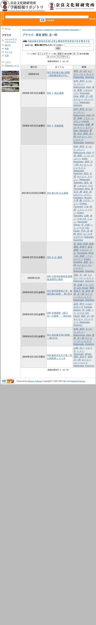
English (92, 19)
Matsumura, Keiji (82, 87)
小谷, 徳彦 (78, 256)
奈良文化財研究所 (2, 18)
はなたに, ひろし (82, 195)
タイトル (8, 52)
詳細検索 (50, 20)
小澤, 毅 (77, 200)
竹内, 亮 (85, 231)
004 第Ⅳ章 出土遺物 (57, 193)
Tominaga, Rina (81, 188)
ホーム (8, 28)
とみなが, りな (84, 185)
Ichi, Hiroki (82, 288)
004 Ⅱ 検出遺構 (55, 93)
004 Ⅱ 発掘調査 (55, 126)
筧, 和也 (77, 244)
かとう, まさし (84, 127)
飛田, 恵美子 (79, 247)
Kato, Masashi (80, 130)
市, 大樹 (85, 225)
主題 (7, 55)
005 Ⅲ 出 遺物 (54, 257)
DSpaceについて (12, 65)
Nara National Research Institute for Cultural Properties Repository (50, 30)
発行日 (8, 45)
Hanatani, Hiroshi (82, 197)
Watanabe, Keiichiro (83, 77)
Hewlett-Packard (78, 381)
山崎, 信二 (78, 348)
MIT (65, 381)
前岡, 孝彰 (88, 244)
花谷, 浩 (87, 192)
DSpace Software (34, 381)
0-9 (30, 41)
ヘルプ (8, 62)
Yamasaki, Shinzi (82, 354)
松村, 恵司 (78, 81)
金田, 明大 (78, 304)
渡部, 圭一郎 (79, 71)
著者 (7, 48)
